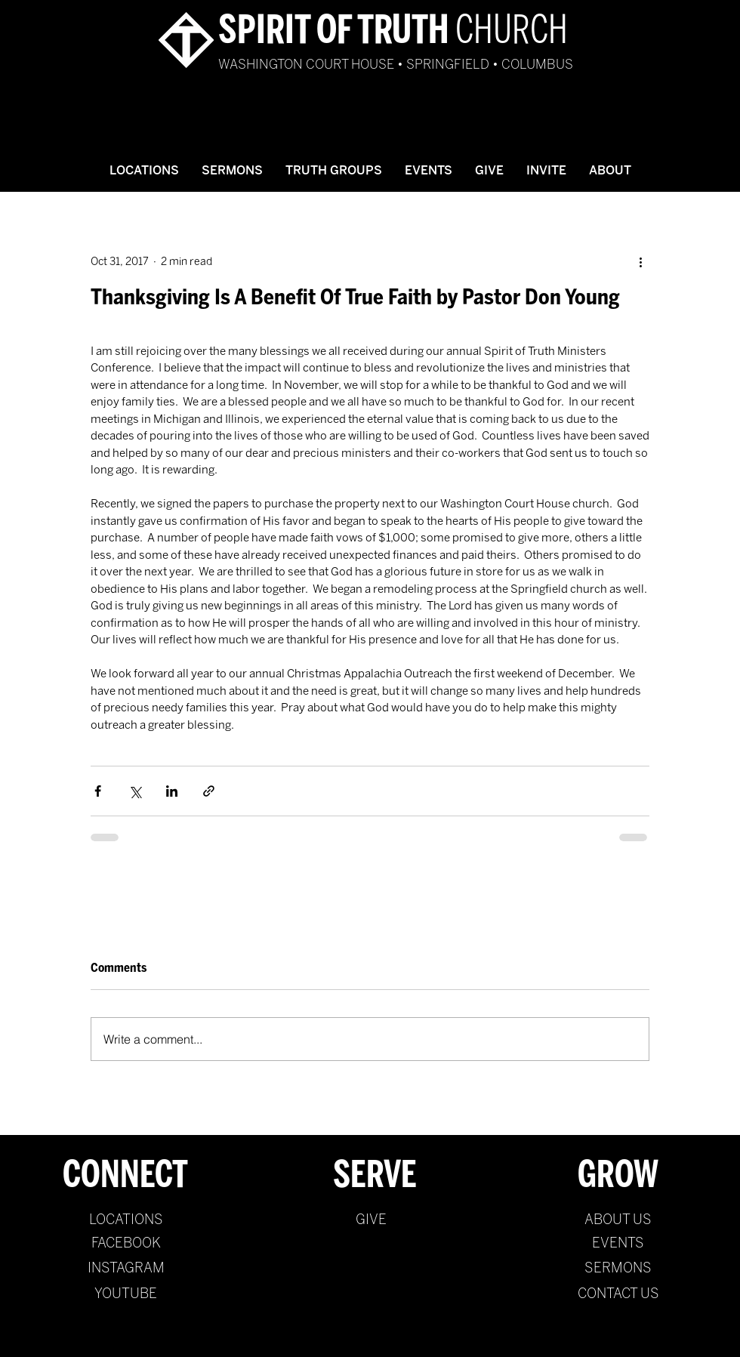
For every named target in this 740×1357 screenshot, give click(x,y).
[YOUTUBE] (125, 1294)
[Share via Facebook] (98, 791)
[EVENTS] (618, 1243)
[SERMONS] (618, 1268)
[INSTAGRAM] (125, 1268)
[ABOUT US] (618, 1220)
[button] (232, 170)
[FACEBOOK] (125, 1243)
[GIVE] (371, 1220)
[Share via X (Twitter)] (135, 791)
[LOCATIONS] (125, 1220)
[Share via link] (209, 791)
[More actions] (640, 261)
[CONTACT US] (618, 1294)
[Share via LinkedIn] (172, 791)
